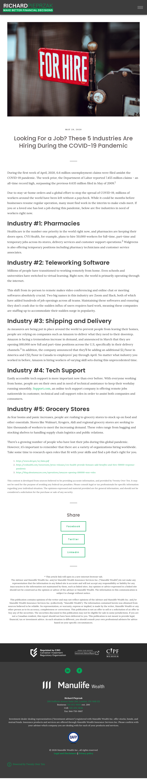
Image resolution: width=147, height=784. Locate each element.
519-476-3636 (76, 708)
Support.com (41, 388)
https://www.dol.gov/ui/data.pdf (32, 461)
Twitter (73, 539)
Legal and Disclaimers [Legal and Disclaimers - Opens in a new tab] (65, 753)
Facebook (73, 526)
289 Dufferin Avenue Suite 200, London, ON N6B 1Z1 (73, 701)
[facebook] (79, 671)
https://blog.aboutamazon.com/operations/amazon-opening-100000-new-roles (56, 472)
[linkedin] (67, 671)
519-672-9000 (74, 704)
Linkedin (73, 552)
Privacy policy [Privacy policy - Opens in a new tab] (85, 753)
